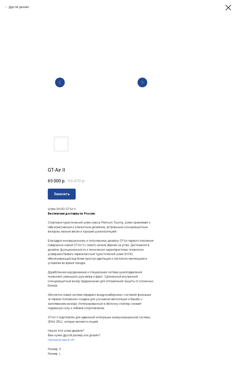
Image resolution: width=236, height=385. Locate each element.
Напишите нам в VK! (61, 340)
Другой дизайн (18, 7)
